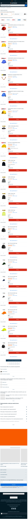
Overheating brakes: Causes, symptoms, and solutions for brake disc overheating (16, 395)
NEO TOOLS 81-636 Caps (12, 276)
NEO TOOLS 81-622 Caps (12, 226)
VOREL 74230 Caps (11, 160)
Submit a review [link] (15, 27)
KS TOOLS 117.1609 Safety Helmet (14, 142)
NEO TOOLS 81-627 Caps (12, 342)
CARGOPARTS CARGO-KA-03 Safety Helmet (16, 58)
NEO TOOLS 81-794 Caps (12, 309)
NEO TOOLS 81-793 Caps (12, 326)
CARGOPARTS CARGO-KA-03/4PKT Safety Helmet (15, 92)
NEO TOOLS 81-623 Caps (12, 243)
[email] (13, 482)
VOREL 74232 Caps (11, 193)
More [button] (18, 487)
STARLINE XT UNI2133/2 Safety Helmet (15, 74)
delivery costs (11, 32)
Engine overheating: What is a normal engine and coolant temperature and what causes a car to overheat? (14, 398)
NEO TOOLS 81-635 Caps (12, 293)
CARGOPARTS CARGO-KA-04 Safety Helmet (16, 41)
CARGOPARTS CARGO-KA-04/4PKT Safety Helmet (16, 109)
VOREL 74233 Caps (11, 210)
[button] (26, 5)
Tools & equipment (2, 7)
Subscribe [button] (13, 484)
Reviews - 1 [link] (14, 245)
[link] (26, 3)
